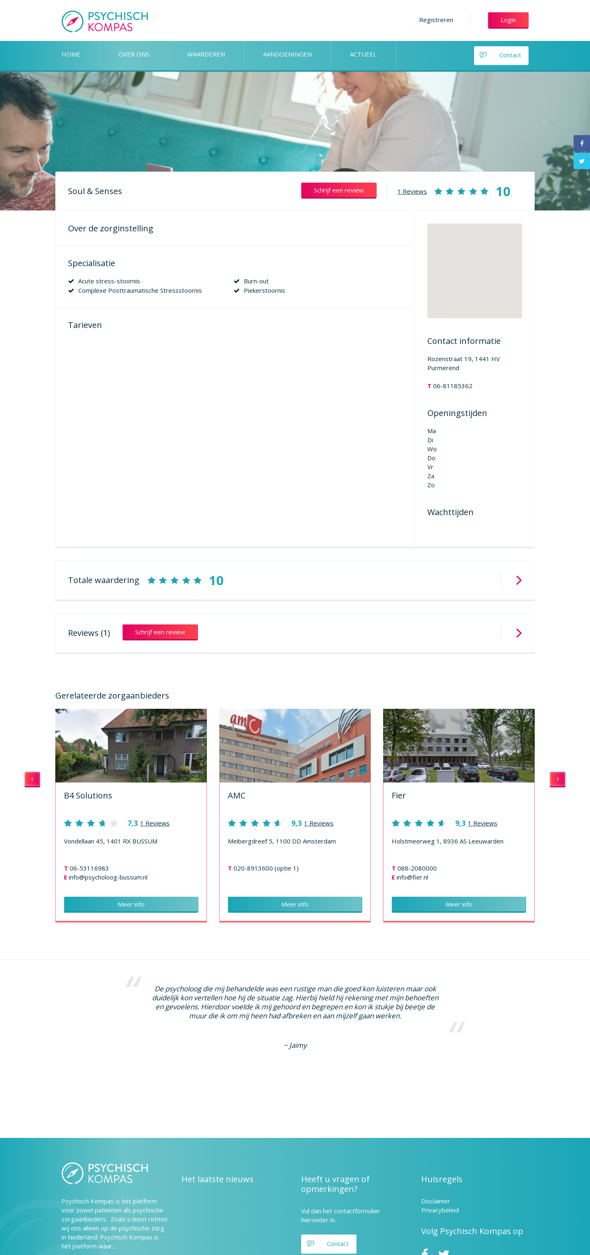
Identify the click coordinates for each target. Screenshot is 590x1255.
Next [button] (557, 779)
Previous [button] (32, 779)
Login (508, 20)
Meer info (131, 904)
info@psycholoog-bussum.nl (108, 877)
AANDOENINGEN (287, 54)
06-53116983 (89, 868)
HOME (70, 54)
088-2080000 (417, 868)
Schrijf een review (339, 190)
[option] (131, 816)
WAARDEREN (206, 54)
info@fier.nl (412, 877)
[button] (474, 263)
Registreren (436, 20)
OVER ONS (133, 54)
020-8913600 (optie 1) (266, 868)
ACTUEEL (363, 54)
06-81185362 (452, 386)
